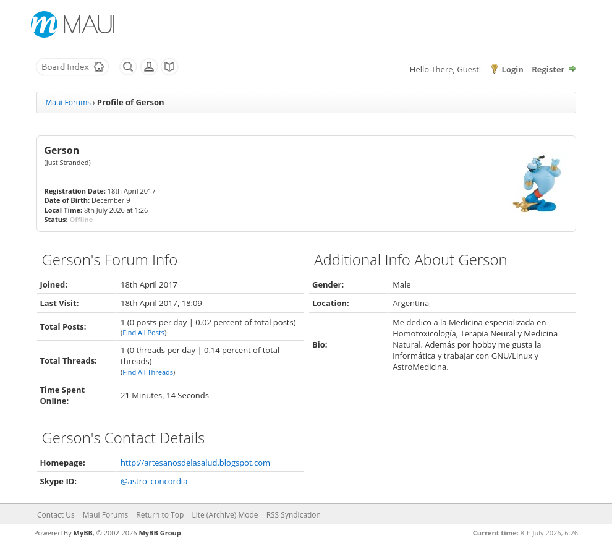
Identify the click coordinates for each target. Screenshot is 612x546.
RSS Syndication (293, 515)
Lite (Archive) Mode (225, 515)
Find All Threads (147, 372)
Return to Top (160, 515)
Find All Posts (143, 332)
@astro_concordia (154, 481)
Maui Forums (68, 102)
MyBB (83, 532)
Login (513, 69)
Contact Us (56, 515)
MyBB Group (159, 532)
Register (548, 69)
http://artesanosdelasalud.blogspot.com (195, 462)
